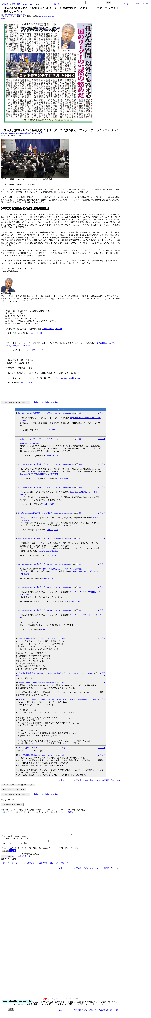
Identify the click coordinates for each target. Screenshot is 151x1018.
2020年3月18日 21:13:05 (28, 748)
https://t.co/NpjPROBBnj (29, 474)
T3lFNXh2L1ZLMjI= (51, 682)
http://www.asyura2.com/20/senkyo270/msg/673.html (13, 14)
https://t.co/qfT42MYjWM (80, 592)
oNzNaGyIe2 (42, 748)
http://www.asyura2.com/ (61, 1003)
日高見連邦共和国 (36, 673)
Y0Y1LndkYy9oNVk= (52, 755)
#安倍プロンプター (62, 569)
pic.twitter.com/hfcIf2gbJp (70, 378)
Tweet (3, 18)
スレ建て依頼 (42, 867)
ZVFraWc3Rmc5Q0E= (51, 748)
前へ (148, 3)
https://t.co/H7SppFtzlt (78, 418)
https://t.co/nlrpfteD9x (78, 615)
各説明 (69, 812)
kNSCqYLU (51, 16)
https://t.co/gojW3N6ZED (79, 571)
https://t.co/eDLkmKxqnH (30, 443)
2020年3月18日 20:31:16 (59, 699)
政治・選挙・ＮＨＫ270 (21, 4)
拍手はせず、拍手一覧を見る (46, 402)
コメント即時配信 (27, 867)
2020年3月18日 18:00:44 (42, 413)
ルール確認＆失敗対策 (21, 860)
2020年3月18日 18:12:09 (42, 587)
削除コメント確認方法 (59, 867)
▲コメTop (124, 3)
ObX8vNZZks (42, 638)
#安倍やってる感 (47, 569)
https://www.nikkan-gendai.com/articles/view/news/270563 (22, 133)
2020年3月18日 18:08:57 (42, 464)
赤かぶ (25, 413)
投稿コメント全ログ (9, 867)
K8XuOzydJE (42, 755)
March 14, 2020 (36, 333)
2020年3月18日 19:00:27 (62, 673)
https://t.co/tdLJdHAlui (78, 492)
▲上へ (61, 780)
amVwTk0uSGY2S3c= (52, 638)
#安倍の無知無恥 (76, 569)
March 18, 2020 (53, 455)
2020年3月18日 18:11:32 (42, 564)
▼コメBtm (134, 3)
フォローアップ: (7, 800)
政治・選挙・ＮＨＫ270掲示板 (96, 780)
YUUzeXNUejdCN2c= (87, 673)
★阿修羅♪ (5, 4)
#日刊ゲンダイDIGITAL (22, 346)
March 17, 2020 (39, 350)
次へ (142, 3)
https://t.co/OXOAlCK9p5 (48, 551)
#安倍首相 (100, 343)
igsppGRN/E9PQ (43, 16)
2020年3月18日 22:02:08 (28, 755)
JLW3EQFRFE (57, 413)
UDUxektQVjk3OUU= (67, 413)
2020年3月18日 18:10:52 (42, 539)
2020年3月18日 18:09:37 (42, 487)
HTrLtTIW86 (42, 682)
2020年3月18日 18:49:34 (28, 638)
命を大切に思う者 (34, 699)
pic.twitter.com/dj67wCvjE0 (52, 329)
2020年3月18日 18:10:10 (42, 513)
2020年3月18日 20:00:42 (28, 683)
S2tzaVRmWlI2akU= (83, 699)
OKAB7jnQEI (73, 699)
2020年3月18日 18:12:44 (42, 610)
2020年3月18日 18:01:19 (42, 439)
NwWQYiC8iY (77, 673)
